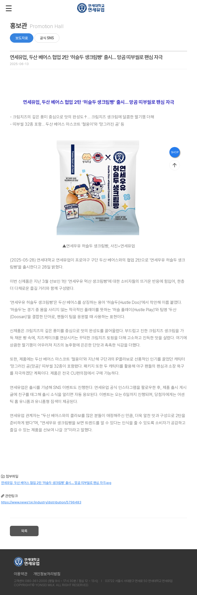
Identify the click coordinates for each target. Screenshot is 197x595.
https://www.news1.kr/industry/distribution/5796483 (41, 502)
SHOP (174, 152)
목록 (24, 531)
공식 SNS (47, 38)
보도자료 (21, 38)
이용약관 (20, 574)
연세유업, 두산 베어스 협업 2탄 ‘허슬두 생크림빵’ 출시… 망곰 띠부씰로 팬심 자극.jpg (56, 483)
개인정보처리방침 (46, 574)
